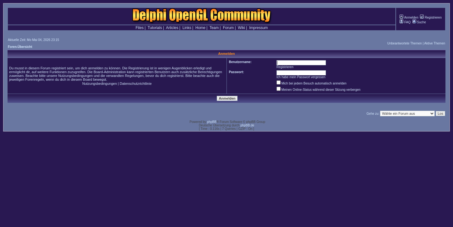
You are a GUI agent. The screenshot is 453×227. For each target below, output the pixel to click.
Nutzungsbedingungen (99, 83)
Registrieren (431, 17)
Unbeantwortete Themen (404, 43)
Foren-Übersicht (20, 47)
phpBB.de (247, 125)
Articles (172, 28)
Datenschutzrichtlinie (136, 83)
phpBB (211, 122)
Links (186, 28)
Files (139, 28)
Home (200, 28)
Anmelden (409, 17)
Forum (228, 28)
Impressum (258, 28)
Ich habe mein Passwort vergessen (301, 77)
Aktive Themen (434, 43)
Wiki (241, 28)
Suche (419, 22)
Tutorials (155, 28)
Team (214, 28)
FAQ (405, 22)
